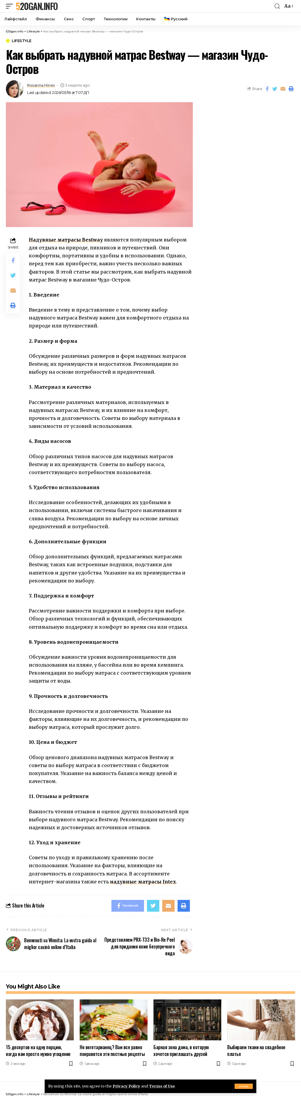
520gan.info (37, 6)
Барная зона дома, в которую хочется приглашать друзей (181, 1050)
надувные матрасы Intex (143, 882)
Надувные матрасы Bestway (66, 240)
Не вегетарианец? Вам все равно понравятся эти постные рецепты (112, 1050)
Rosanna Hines (41, 85)
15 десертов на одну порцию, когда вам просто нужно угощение (38, 1050)
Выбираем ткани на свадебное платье (256, 1050)
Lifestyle (21, 41)
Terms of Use (162, 1086)
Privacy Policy (126, 1086)
